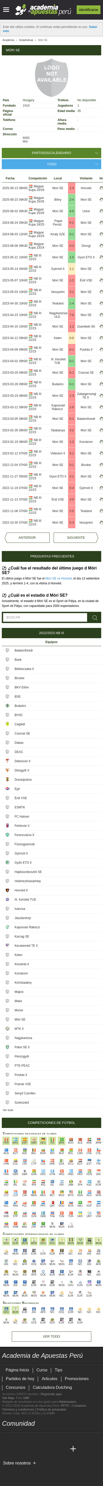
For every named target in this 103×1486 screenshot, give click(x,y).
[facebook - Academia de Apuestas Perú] (25, 1438)
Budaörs (58, 384)
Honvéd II (21, 890)
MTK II (19, 1029)
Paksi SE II (22, 1047)
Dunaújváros (23, 779)
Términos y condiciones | (19, 1409)
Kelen (58, 338)
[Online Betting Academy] (35, 1449)
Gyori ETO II (86, 257)
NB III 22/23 (35, 257)
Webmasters (67, 1402)
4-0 (72, 211)
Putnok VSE (23, 1084)
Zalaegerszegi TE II (86, 395)
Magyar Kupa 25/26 (36, 188)
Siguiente (76, 538)
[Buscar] (95, 618)
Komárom (86, 442)
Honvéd (86, 188)
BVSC (19, 715)
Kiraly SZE (58, 234)
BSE (18, 696)
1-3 (72, 396)
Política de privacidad (51, 1409)
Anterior (27, 538)
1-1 (72, 269)
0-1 (72, 234)
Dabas (19, 743)
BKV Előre (22, 687)
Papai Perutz (57, 222)
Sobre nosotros (17, 1463)
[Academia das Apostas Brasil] (25, 1449)
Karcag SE (22, 936)
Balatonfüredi (24, 650)
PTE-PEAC (22, 1065)
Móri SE (20, 1019)
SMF (26, 1398)
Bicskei (86, 465)
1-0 (72, 257)
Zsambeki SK (86, 326)
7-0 (72, 315)
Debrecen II (22, 761)
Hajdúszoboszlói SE (28, 872)
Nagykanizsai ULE (58, 315)
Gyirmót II (57, 269)
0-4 (72, 488)
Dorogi (86, 246)
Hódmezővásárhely (28, 881)
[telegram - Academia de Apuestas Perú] (35, 1438)
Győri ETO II (23, 862)
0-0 (72, 338)
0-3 (72, 246)
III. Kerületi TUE (58, 361)
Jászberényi (23, 918)
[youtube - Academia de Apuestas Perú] (16, 1438)
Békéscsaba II (24, 669)
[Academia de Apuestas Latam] (54, 1449)
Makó (18, 1001)
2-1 (72, 476)
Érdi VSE (86, 280)
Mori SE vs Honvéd (58, 578)
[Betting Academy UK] (63, 1449)
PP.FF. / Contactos (73, 1406)
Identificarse (88, 10)
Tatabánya (58, 430)
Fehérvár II (22, 826)
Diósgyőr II (22, 770)
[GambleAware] (15, 1471)
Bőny (57, 199)
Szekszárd (22, 1102)
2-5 (72, 511)
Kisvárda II (22, 964)
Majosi (19, 992)
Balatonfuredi (86, 419)
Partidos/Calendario (51, 153)
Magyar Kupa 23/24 (36, 245)
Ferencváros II (24, 835)
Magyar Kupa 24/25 (36, 222)
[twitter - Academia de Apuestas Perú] (6, 1438)
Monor (19, 1010)
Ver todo (8, 1110)
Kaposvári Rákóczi (58, 407)
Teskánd (58, 303)
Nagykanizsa (23, 1038)
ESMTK (20, 807)
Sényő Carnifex (25, 1093)
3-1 (72, 292)
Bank (18, 659)
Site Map (8, 1398)
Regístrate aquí (51, 1394)
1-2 (72, 280)
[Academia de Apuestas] (44, 1449)
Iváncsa (20, 909)
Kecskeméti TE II (26, 946)
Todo (51, 164)
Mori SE (57, 188)
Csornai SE (86, 372)
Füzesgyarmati (25, 844)
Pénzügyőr (22, 1056)
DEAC (19, 752)
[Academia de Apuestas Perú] (6, 1449)
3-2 (72, 430)
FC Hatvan (22, 816)
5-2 (72, 223)
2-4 (72, 199)
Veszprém (57, 292)
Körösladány (23, 982)
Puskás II (86, 349)
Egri (17, 789)
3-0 (72, 499)
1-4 (72, 188)
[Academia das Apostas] (16, 1449)
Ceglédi (20, 724)
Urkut (86, 211)
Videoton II (58, 453)
